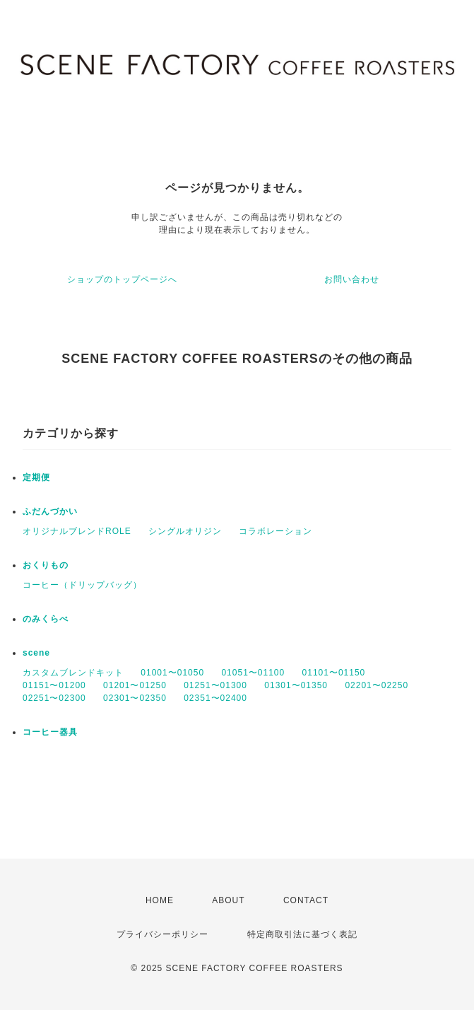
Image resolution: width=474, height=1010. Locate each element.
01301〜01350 (296, 685)
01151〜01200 (54, 685)
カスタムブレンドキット (73, 673)
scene (36, 653)
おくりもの (46, 565)
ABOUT (228, 900)
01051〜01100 (253, 673)
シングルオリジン (185, 531)
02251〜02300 (54, 698)
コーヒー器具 (50, 732)
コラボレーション (275, 531)
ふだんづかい (50, 511)
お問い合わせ (351, 279)
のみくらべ (46, 619)
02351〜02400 (215, 698)
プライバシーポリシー (162, 934)
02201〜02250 (376, 685)
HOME (160, 900)
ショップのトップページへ (122, 279)
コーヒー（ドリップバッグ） (82, 585)
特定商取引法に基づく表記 (302, 934)
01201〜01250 (135, 685)
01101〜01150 (334, 673)
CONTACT (305, 900)
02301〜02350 (135, 698)
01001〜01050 (172, 673)
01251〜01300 (215, 685)
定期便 (36, 477)
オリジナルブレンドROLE (77, 531)
